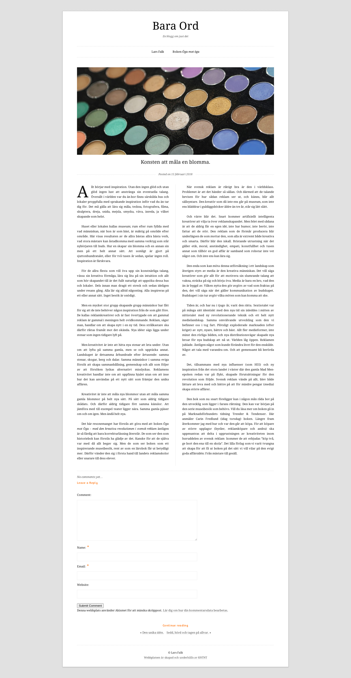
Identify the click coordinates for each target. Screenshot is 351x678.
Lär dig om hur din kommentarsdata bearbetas (195, 610)
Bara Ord (175, 26)
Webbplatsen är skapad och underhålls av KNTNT (175, 657)
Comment (83, 495)
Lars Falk (158, 51)
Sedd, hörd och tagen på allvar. (188, 632)
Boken (186, 51)
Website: (83, 584)
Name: (83, 547)
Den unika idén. (153, 632)
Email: (83, 566)
